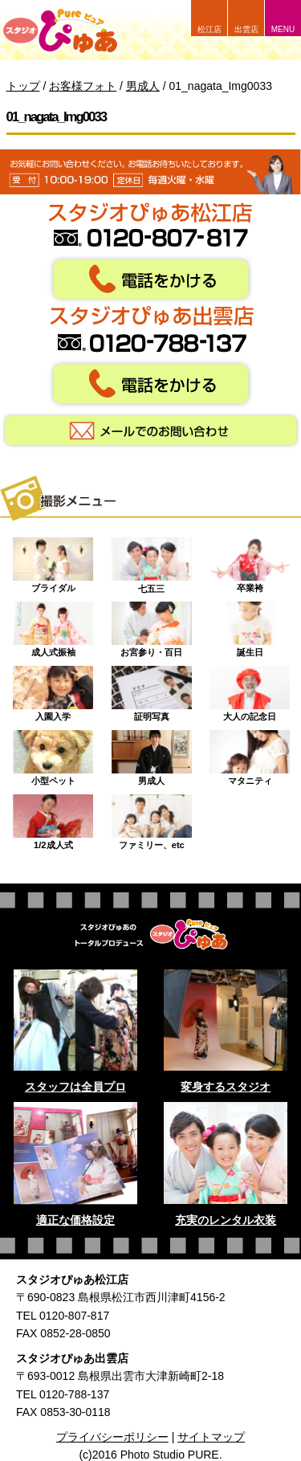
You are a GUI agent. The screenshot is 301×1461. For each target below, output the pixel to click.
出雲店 (246, 29)
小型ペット (53, 754)
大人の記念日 (249, 690)
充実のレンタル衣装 (225, 1220)
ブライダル (53, 561)
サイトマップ (211, 1436)
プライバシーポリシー (112, 1436)
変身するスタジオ (225, 1086)
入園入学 (53, 690)
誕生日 (249, 626)
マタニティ (249, 754)
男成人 (152, 754)
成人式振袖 (53, 626)
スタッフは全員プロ (75, 1086)
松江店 (209, 29)
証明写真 (152, 690)
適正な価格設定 (75, 1220)
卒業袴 (249, 561)
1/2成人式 (53, 818)
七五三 (152, 561)
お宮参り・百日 (152, 626)
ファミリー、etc (152, 818)
